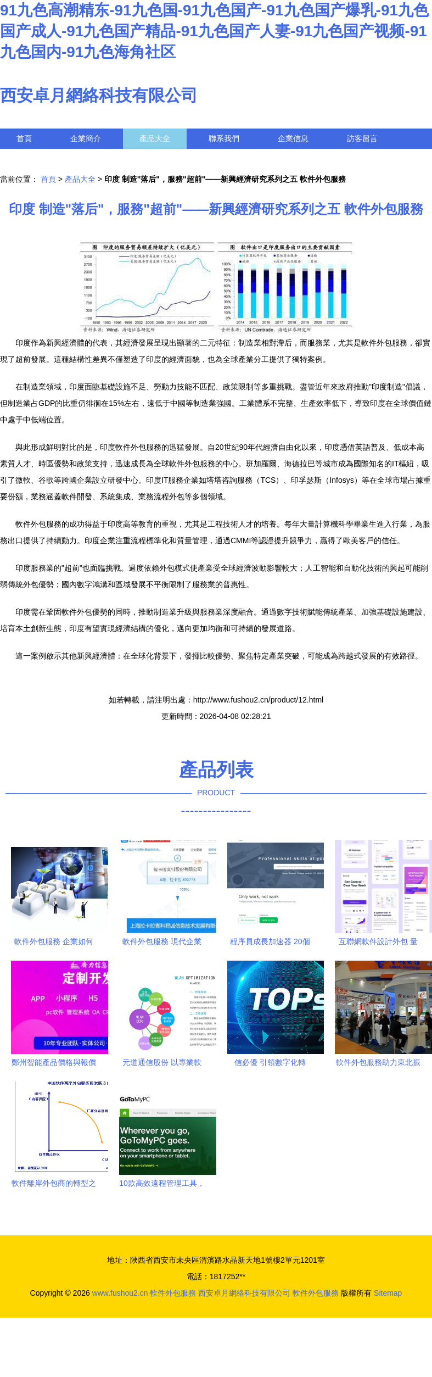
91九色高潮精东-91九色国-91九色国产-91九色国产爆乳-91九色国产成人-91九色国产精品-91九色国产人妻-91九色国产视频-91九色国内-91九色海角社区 (214, 31)
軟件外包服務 (173, 1293)
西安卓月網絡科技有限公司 (99, 95)
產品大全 (154, 138)
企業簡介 (85, 138)
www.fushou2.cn (120, 1293)
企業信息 (293, 138)
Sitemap (388, 1293)
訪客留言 (362, 138)
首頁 (24, 138)
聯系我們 (224, 138)
